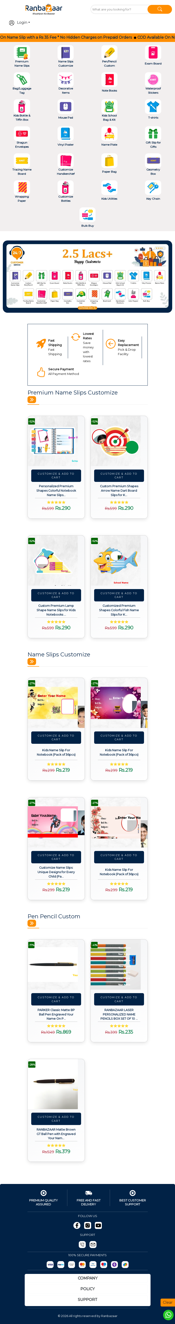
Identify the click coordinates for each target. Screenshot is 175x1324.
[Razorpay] (50, 1264)
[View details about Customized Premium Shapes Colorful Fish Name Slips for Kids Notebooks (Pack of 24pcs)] (119, 560)
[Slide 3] (87, 306)
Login (18, 22)
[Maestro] (103, 1264)
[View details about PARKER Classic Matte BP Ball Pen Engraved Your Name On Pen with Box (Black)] (56, 965)
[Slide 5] (104, 306)
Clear (168, 1302)
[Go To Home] (43, 9)
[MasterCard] (82, 1264)
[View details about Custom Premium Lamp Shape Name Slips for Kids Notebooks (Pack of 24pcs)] (56, 560)
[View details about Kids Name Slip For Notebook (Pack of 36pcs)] (56, 703)
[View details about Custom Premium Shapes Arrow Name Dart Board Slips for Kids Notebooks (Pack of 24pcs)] (119, 441)
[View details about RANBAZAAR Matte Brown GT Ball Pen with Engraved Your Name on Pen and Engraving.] (56, 1084)
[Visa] (92, 1264)
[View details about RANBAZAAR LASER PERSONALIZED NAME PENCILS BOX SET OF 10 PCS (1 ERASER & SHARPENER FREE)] (119, 965)
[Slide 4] (96, 306)
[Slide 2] (79, 306)
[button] (15, 276)
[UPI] (71, 1264)
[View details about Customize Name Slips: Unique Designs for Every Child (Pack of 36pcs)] (56, 822)
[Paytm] (60, 1264)
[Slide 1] (70, 306)
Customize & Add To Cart (56, 475)
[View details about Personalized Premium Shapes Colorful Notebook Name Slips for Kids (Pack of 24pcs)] (56, 441)
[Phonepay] (114, 1264)
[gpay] (125, 1264)
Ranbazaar (109, 1316)
